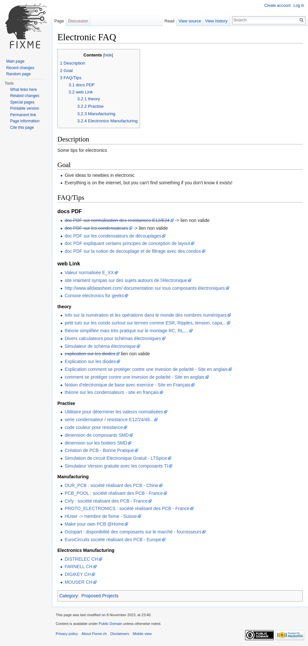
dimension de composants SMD (97, 435)
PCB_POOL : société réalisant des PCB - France (114, 493)
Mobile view (142, 634)
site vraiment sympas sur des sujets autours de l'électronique (126, 280)
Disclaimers (120, 634)
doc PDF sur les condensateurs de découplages (113, 235)
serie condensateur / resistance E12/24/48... (109, 419)
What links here (23, 89)
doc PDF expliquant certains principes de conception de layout (127, 243)
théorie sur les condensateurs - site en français (112, 392)
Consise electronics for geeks (94, 295)
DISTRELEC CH (81, 559)
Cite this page (22, 127)
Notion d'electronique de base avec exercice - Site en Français (127, 384)
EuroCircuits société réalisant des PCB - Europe (113, 539)
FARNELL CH (78, 566)
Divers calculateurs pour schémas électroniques (113, 338)
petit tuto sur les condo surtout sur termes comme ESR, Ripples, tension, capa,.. (145, 322)
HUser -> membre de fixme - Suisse (101, 516)
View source (190, 20)
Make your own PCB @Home (94, 524)
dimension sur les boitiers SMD (96, 442)
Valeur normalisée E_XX (89, 272)
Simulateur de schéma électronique (100, 346)
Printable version (24, 108)
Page (59, 20)
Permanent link (23, 115)
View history (216, 20)
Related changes (24, 95)
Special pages (22, 102)
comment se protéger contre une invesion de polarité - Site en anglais (134, 377)
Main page (15, 61)
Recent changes (20, 68)
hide (108, 55)
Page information (25, 121)
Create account (277, 5)
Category (68, 595)
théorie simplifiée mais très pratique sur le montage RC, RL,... (126, 330)
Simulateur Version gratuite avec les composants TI (116, 466)
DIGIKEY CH (78, 574)
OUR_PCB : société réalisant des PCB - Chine (111, 485)
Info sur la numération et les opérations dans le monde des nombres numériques (146, 315)
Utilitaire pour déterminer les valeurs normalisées (114, 411)
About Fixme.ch (94, 634)
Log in (298, 5)
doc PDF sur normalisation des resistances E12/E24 (117, 220)
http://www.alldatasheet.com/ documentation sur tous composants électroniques (145, 288)
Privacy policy (67, 634)
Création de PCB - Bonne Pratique (99, 450)
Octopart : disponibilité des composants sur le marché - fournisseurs (133, 531)
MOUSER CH (78, 582)
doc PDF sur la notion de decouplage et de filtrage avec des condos (133, 251)
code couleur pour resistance (94, 427)
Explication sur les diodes (90, 361)
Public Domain (110, 624)
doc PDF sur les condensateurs (96, 228)
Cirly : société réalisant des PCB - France (106, 501)
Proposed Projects (99, 595)
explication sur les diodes (90, 353)
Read (169, 20)
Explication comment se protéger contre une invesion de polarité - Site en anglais (146, 369)
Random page (18, 74)
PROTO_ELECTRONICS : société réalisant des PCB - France (127, 508)
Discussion (78, 20)
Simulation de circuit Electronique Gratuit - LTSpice (116, 458)
